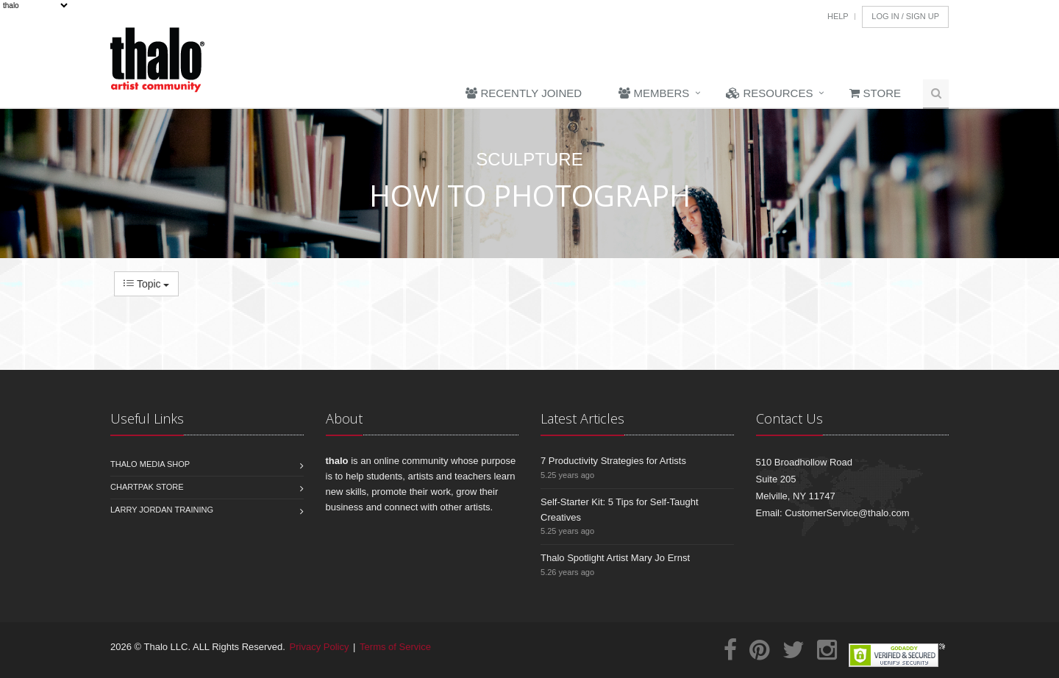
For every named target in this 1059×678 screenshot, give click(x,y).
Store (875, 93)
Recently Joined (524, 93)
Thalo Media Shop (150, 464)
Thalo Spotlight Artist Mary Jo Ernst (615, 557)
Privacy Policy (319, 646)
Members (653, 93)
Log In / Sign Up (905, 16)
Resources (769, 93)
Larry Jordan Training (161, 509)
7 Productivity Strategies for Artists (613, 460)
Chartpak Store (147, 486)
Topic (146, 284)
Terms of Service (395, 646)
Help (838, 16)
